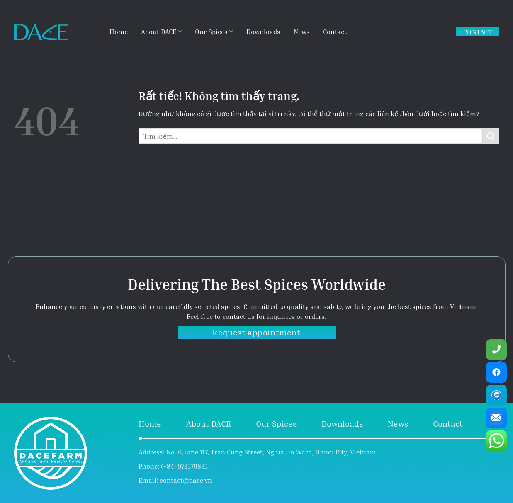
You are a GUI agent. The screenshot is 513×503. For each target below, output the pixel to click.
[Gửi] (490, 136)
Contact (335, 31)
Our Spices (214, 31)
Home (118, 31)
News (302, 31)
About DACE (161, 31)
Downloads (263, 31)
